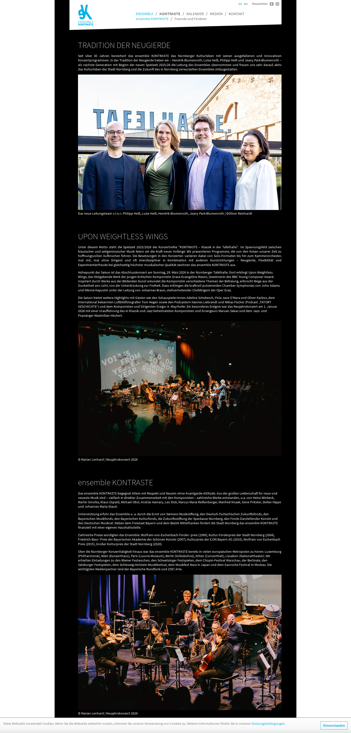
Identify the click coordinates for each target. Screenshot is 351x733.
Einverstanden (334, 725)
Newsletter (260, 3)
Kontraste (169, 13)
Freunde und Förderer (191, 19)
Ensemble (144, 13)
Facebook (271, 4)
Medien (216, 13)
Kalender (195, 13)
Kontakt (236, 13)
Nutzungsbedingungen (268, 723)
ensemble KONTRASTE (152, 19)
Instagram (277, 4)
